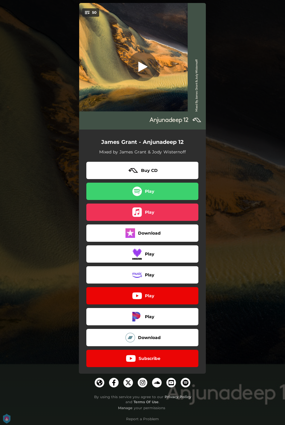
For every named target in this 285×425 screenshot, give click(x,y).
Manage (125, 408)
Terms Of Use (146, 402)
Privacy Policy (178, 397)
